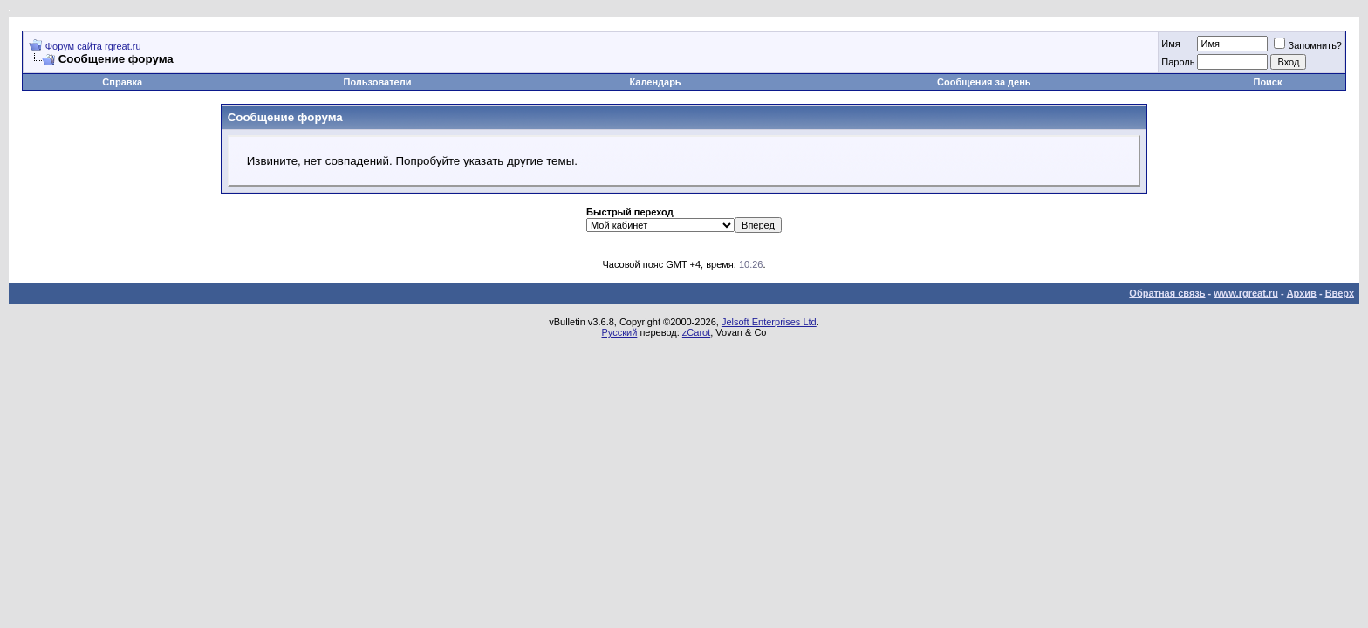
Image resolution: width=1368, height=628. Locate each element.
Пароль (1177, 62)
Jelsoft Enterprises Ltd (769, 322)
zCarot (696, 332)
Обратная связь (1167, 293)
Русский (620, 332)
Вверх (1339, 293)
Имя (1170, 43)
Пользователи (377, 82)
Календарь (655, 82)
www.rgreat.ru (1246, 293)
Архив (1302, 293)
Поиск (1267, 82)
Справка (122, 82)
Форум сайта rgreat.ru (93, 46)
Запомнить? (1308, 45)
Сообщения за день (983, 82)
